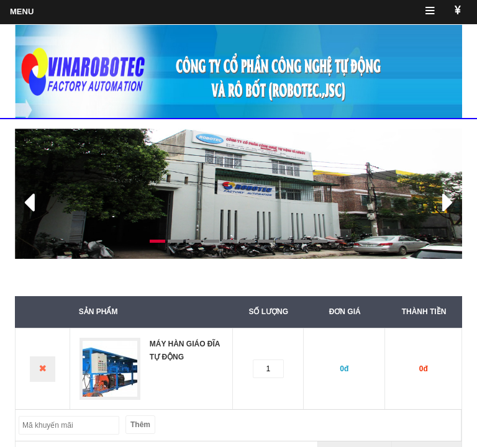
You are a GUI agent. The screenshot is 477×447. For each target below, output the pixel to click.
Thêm (140, 424)
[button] (48, 194)
